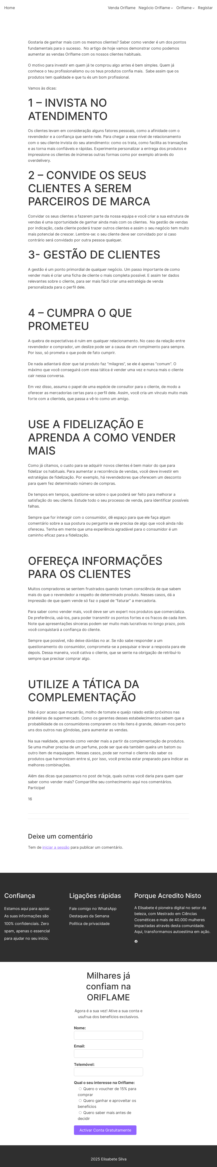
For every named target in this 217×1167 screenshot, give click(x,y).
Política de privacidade (89, 923)
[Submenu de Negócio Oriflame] (172, 8)
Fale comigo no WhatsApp (93, 908)
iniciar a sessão (56, 847)
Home (9, 7)
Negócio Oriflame (154, 7)
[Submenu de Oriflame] (193, 8)
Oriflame (184, 7)
